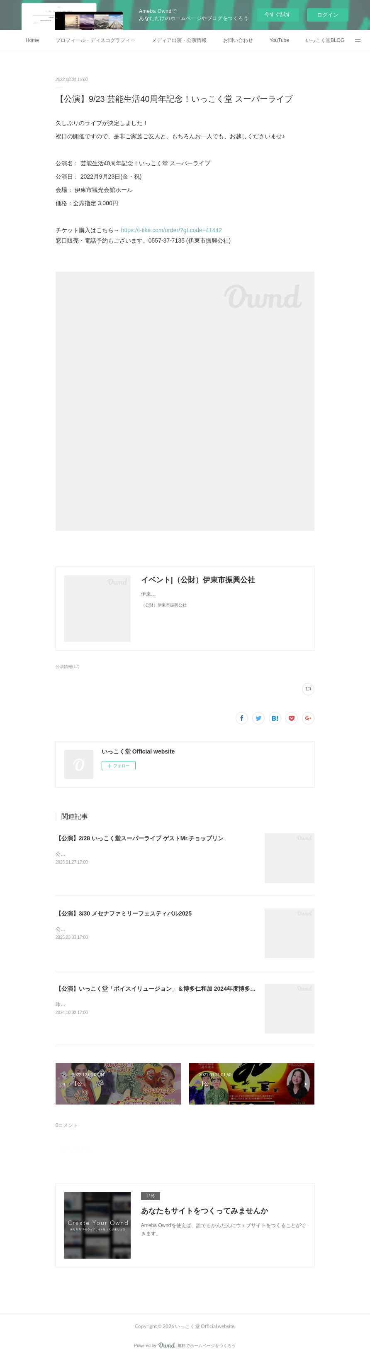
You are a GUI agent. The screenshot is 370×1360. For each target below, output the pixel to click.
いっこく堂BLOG (325, 40)
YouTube (279, 40)
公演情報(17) (68, 666)
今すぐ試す (277, 14)
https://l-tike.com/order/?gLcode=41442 (171, 230)
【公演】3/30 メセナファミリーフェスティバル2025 (124, 913)
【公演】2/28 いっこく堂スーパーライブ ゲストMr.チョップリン (140, 838)
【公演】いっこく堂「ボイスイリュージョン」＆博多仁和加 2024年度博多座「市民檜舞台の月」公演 (188, 988)
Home (32, 40)
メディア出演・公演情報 (179, 40)
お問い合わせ (238, 40)
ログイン (327, 15)
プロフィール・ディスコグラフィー (95, 40)
